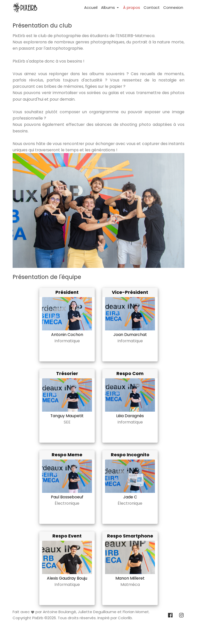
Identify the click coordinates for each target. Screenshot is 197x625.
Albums (110, 7)
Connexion (173, 7)
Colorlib (125, 618)
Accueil (90, 7)
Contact (152, 7)
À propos (131, 7)
